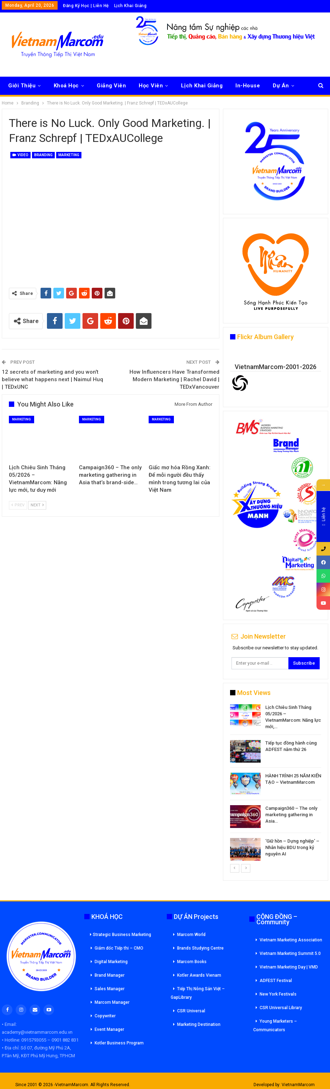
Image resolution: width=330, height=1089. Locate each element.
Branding (43, 155)
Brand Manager (109, 975)
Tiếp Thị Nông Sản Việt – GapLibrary (198, 993)
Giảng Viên (111, 85)
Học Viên (151, 85)
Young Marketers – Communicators (275, 1025)
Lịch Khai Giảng (130, 5)
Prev (18, 505)
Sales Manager (109, 988)
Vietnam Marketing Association (291, 939)
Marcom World (191, 934)
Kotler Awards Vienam (199, 975)
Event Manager (109, 1029)
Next (37, 505)
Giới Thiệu (22, 85)
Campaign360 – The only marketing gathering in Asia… (291, 815)
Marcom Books (192, 961)
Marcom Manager (112, 1002)
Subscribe (304, 663)
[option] (275, 783)
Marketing (68, 155)
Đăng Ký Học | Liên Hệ (86, 5)
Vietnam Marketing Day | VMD (289, 967)
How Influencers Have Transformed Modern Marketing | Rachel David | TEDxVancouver (174, 379)
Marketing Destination (198, 1024)
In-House (247, 85)
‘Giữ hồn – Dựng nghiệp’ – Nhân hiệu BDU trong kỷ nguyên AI (292, 847)
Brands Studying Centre (200, 948)
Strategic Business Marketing (120, 934)
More (280, 85)
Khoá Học (66, 85)
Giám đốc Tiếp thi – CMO (119, 948)
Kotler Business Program (119, 1043)
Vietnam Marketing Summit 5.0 (290, 953)
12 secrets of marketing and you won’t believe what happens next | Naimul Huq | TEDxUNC (52, 379)
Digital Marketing (111, 961)
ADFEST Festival (276, 980)
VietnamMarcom (298, 1084)
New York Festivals (278, 994)
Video (20, 155)
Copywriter (105, 1015)
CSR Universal (191, 1010)
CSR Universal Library (281, 1007)
